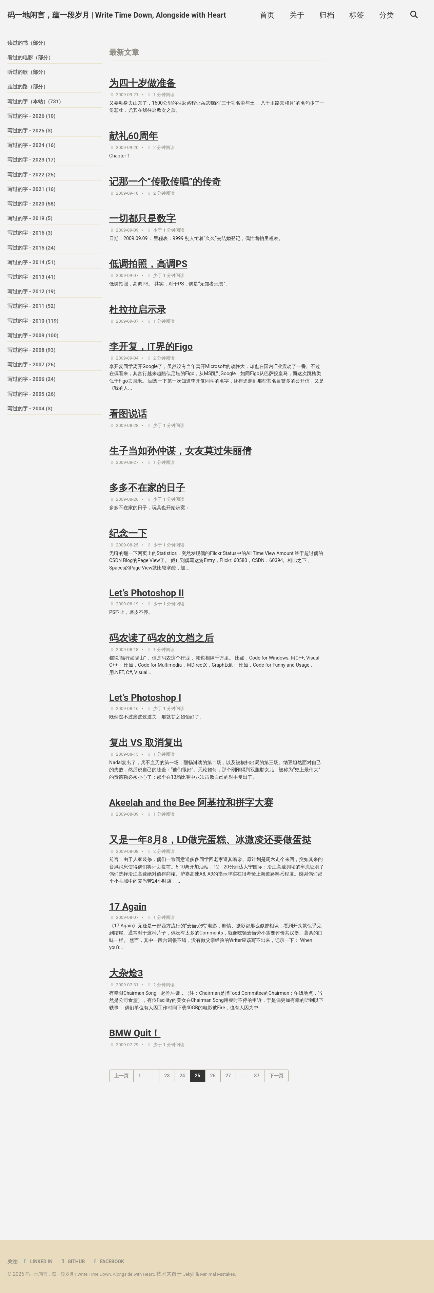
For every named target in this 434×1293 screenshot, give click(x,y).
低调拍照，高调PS (148, 282)
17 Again (127, 1003)
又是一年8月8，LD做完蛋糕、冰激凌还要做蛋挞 (210, 920)
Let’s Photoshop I (145, 756)
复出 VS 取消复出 (146, 805)
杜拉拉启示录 (137, 332)
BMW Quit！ (134, 1152)
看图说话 (128, 446)
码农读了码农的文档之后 (161, 690)
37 (256, 1195)
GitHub (79, 1261)
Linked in (41, 1261)
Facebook (119, 1261)
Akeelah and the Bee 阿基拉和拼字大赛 (191, 880)
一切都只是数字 (142, 233)
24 (182, 1195)
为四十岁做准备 (142, 85)
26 (213, 1195)
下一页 (276, 1195)
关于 (294, 15)
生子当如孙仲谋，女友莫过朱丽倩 (180, 486)
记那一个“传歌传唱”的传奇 (165, 193)
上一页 (121, 1195)
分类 (383, 15)
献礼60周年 (133, 143)
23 (167, 1195)
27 (228, 1195)
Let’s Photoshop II (146, 642)
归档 (323, 15)
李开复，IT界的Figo (151, 372)
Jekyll (209, 1274)
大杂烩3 (126, 1077)
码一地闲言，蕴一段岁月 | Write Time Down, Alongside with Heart (116, 15)
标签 (353, 15)
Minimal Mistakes (242, 1274)
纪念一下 (128, 576)
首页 (264, 15)
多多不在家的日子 (147, 526)
